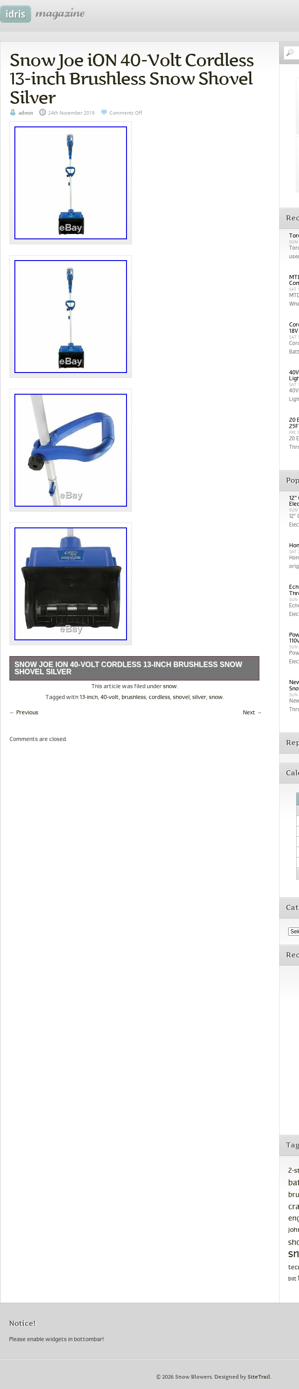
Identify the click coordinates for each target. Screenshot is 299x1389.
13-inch (89, 697)
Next (252, 713)
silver (199, 697)
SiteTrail (259, 1377)
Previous (23, 713)
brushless (134, 697)
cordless (159, 697)
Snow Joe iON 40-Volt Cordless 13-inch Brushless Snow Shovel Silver (131, 78)
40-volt (109, 697)
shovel (181, 697)
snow (170, 687)
